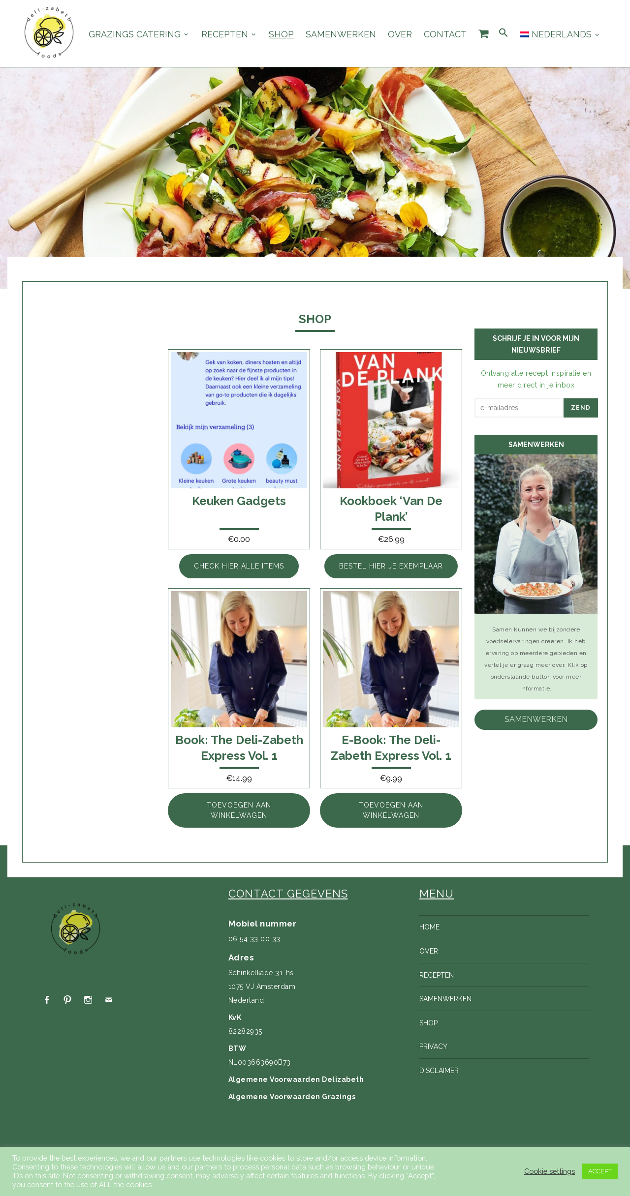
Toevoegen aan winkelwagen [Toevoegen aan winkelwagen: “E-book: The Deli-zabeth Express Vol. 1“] (391, 810)
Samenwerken (341, 34)
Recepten (224, 34)
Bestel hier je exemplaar (391, 566)
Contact (445, 34)
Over (400, 34)
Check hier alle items (239, 566)
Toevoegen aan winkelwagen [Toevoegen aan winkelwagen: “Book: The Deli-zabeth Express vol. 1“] (239, 810)
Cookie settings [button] (549, 1171)
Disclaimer (439, 1071)
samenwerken (535, 719)
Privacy (433, 1046)
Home (429, 927)
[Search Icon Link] (503, 33)
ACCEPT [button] (600, 1171)
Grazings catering (135, 34)
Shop (281, 34)
